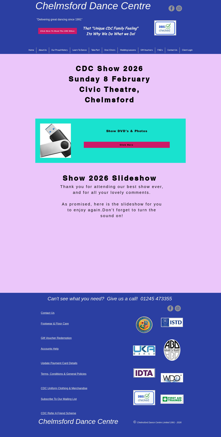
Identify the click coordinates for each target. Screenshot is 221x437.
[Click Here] (127, 145)
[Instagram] (179, 8)
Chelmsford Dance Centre (150, 422)
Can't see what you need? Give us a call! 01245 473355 (110, 298)
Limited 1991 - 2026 (172, 422)
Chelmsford (60, 5)
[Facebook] (171, 8)
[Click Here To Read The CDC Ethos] (57, 31)
